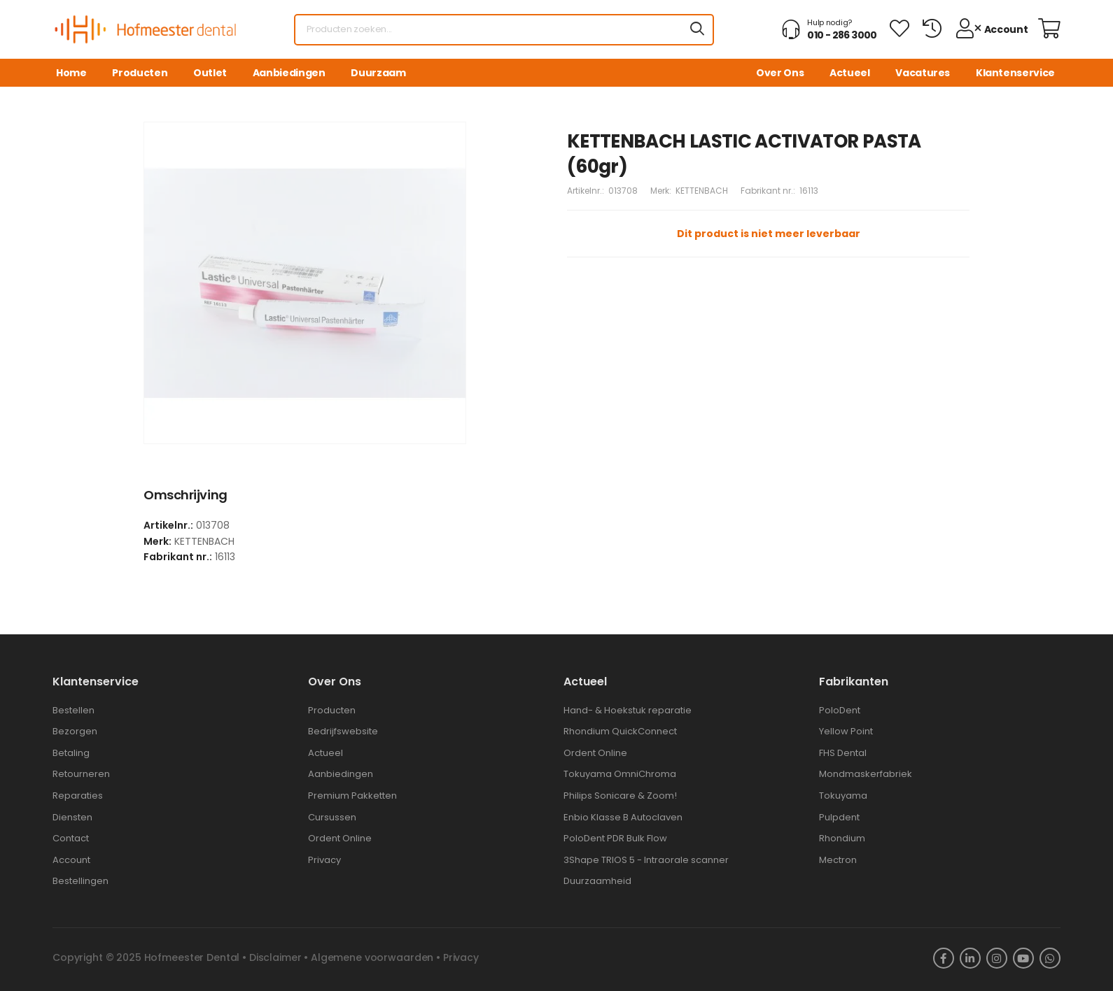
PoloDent (839, 710)
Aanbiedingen (289, 73)
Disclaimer (275, 957)
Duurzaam (378, 73)
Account (71, 860)
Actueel (850, 73)
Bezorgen (74, 731)
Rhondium (842, 838)
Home (71, 73)
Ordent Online (340, 838)
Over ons (334, 681)
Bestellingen (80, 880)
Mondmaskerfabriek (865, 773)
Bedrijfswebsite (343, 731)
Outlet (210, 73)
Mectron (838, 860)
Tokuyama (843, 795)
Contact (70, 838)
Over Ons (780, 73)
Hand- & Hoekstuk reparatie (628, 710)
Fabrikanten (853, 681)
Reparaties (77, 795)
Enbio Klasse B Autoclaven (623, 817)
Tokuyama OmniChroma (620, 773)
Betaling (71, 753)
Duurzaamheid (597, 880)
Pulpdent (839, 817)
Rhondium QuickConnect (620, 731)
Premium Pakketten (352, 795)
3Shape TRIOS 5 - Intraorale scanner (646, 860)
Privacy (324, 860)
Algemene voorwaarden (372, 957)
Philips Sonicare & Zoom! (620, 795)
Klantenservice (1015, 73)
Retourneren (81, 773)
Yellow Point (846, 731)
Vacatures (922, 73)
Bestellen (73, 710)
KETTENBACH (702, 191)
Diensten (72, 817)
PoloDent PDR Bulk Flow (615, 838)
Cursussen (332, 817)
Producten (139, 73)
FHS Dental (843, 753)
